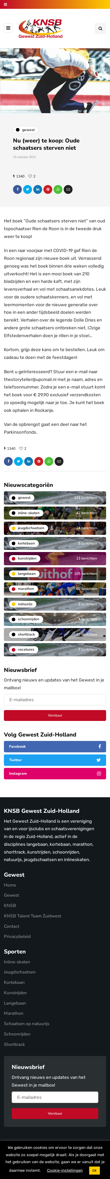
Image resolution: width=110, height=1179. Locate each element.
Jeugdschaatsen (20, 972)
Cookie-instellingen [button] (65, 1170)
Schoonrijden (17, 1034)
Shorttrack (14, 1044)
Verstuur (55, 715)
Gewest (11, 895)
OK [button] (94, 1171)
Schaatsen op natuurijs (26, 1024)
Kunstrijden (15, 993)
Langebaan (15, 1003)
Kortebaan (14, 982)
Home (10, 885)
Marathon (13, 1013)
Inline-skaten (17, 962)
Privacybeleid (17, 936)
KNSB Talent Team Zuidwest (32, 916)
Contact (11, 926)
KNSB (10, 906)
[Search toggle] (100, 28)
